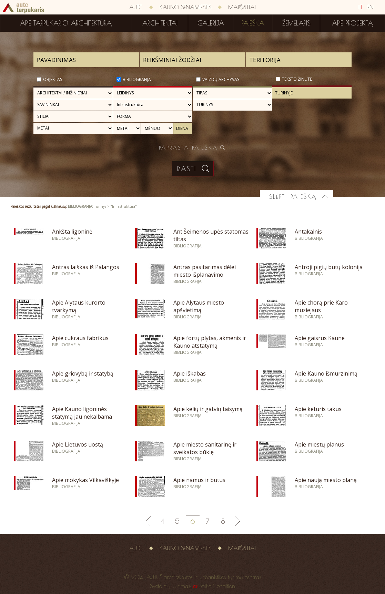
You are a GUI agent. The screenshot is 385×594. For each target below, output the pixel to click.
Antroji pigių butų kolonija (329, 267)
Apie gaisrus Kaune (320, 338)
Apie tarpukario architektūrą (66, 23)
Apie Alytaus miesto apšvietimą (198, 306)
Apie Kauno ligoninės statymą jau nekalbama (82, 412)
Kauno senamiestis (185, 7)
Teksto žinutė (297, 79)
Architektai (160, 23)
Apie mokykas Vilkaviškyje (85, 480)
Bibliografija (137, 79)
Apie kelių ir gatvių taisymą (208, 409)
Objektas (52, 79)
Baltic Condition (217, 586)
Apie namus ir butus (199, 480)
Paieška (253, 23)
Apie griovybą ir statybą (82, 373)
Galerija (210, 23)
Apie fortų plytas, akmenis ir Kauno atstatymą (209, 341)
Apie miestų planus (319, 444)
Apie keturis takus (318, 409)
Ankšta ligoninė (72, 231)
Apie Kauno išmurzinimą (326, 373)
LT (360, 7)
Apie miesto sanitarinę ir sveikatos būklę (204, 448)
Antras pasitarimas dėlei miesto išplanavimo (204, 270)
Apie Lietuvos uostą (77, 444)
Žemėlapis (296, 23)
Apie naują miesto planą (326, 480)
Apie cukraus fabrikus (80, 338)
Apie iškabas (189, 373)
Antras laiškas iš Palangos (85, 267)
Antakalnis (308, 231)
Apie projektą (352, 23)
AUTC (136, 7)
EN (370, 7)
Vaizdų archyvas (220, 79)
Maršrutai (242, 7)
